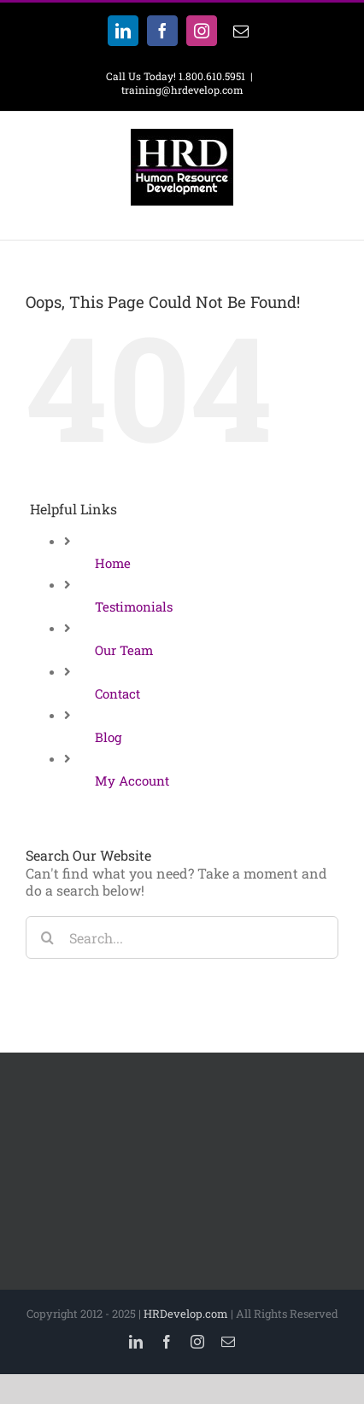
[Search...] (182, 937)
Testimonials (134, 606)
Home (113, 562)
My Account (132, 780)
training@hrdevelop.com (182, 89)
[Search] (47, 937)
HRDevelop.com (186, 1313)
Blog (108, 737)
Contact (117, 693)
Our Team (124, 649)
